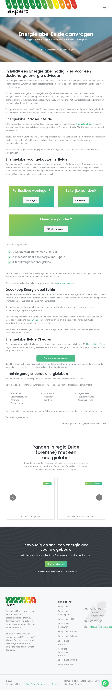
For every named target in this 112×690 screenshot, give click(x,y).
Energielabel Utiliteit (67, 619)
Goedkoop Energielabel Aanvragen (63, 652)
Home (41, 50)
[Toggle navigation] (104, 8)
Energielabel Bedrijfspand (64, 613)
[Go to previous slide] (13, 497)
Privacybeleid (43, 684)
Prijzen (75, 681)
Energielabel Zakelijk (67, 636)
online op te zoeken (66, 283)
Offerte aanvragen (56, 229)
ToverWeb (30, 684)
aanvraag (33, 320)
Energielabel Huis (66, 664)
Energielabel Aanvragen (63, 642)
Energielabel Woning (67, 660)
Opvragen (99, 681)
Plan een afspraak (56, 564)
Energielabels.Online (96, 344)
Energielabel (63, 606)
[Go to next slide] (99, 497)
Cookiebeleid (57, 684)
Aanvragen (31, 200)
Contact (78, 684)
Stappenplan (87, 681)
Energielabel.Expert (85, 124)
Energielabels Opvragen (56, 358)
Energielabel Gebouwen (63, 625)
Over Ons (68, 684)
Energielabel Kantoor (67, 631)
